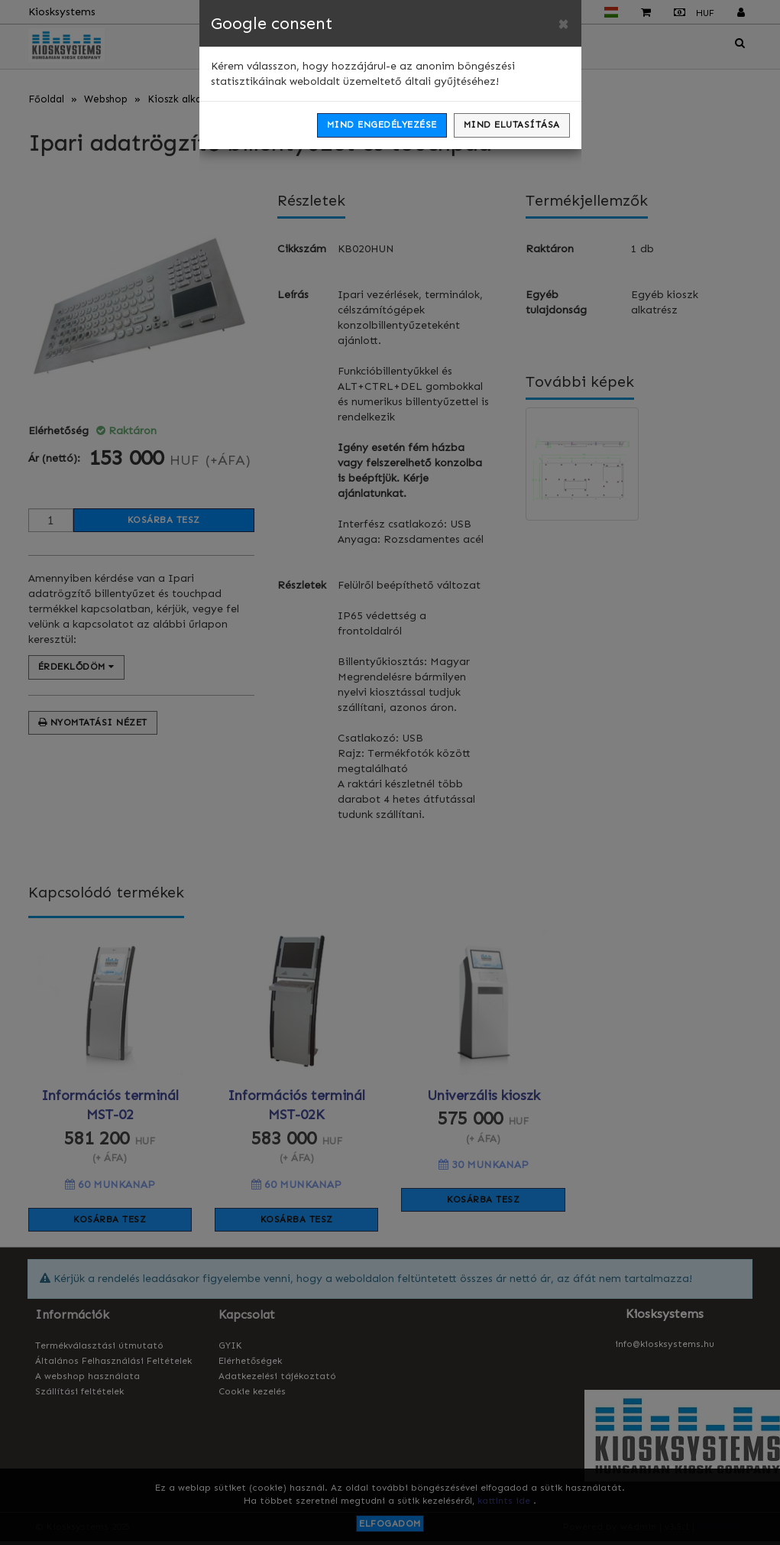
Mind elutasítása (512, 124)
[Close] (563, 23)
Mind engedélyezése (382, 124)
